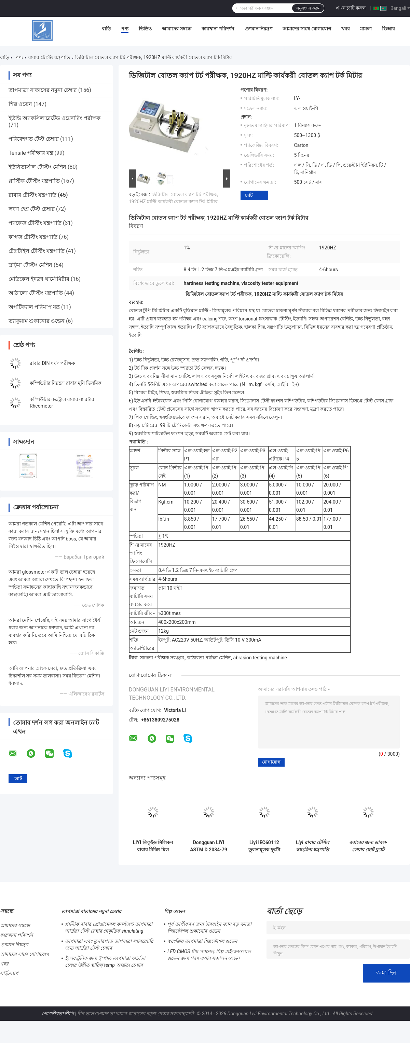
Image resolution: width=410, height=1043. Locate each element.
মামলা (366, 28)
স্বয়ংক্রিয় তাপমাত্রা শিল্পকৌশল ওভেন (202, 941)
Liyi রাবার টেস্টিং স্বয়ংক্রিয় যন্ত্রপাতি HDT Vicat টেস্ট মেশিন (312, 846)
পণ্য (124, 28)
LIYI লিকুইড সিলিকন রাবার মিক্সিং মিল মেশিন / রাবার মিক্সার (153, 846)
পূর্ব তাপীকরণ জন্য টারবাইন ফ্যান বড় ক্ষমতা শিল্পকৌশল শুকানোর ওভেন (209, 927)
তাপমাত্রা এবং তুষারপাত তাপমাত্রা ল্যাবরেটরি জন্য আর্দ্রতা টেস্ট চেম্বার (109, 944)
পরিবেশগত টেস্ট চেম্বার (34, 139)
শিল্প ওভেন (20, 104)
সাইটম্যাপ (9, 973)
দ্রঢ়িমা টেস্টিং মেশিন (30, 265)
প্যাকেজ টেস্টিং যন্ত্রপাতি (35, 223)
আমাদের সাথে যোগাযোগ (307, 28)
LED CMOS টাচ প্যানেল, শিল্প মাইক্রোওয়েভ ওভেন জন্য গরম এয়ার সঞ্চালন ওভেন (209, 955)
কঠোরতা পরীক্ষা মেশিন (209, 657)
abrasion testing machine (260, 657)
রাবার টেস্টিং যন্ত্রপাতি (49, 57)
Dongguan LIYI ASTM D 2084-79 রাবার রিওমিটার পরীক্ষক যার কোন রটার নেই (208, 846)
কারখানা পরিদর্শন (218, 28)
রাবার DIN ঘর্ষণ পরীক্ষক (52, 363)
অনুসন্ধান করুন (308, 8)
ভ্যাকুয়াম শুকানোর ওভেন (37, 321)
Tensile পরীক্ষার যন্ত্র (31, 153)
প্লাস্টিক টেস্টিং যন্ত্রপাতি (34, 181)
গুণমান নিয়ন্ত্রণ (258, 28)
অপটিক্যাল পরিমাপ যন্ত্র (34, 307)
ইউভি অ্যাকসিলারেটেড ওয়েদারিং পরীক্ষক (54, 118)
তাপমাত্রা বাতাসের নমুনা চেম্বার (43, 90)
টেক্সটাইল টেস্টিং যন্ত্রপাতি (37, 251)
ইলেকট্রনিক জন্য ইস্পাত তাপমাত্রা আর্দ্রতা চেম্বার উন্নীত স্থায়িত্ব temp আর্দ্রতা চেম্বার (105, 962)
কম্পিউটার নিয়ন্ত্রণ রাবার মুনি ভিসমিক (65, 383)
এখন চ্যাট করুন (351, 8)
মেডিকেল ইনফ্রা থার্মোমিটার (39, 279)
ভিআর (388, 28)
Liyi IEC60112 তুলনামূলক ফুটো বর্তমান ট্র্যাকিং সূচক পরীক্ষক (264, 846)
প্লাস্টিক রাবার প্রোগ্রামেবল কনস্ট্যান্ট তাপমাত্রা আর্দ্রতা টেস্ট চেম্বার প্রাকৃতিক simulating (108, 927)
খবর (345, 28)
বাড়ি (106, 28)
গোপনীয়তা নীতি (58, 1013)
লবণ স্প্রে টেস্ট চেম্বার (32, 209)
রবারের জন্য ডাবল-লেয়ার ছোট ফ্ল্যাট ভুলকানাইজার (368, 846)
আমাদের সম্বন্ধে (176, 28)
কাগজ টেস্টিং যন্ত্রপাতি (33, 237)
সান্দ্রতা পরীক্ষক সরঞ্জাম (162, 657)
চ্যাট (248, 195)
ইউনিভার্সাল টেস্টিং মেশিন (37, 167)
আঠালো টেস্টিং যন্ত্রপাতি (36, 293)
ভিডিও (145, 28)
